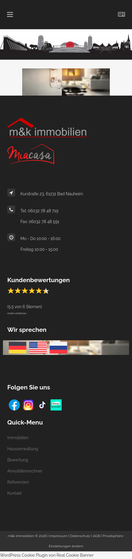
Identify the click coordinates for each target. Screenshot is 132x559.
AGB (96, 536)
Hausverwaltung (22, 448)
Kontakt (14, 493)
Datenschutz (80, 536)
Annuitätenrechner (24, 471)
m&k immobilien (21, 536)
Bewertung (17, 460)
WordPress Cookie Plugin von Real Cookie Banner (47, 555)
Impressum (58, 536)
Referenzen (18, 482)
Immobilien (17, 437)
